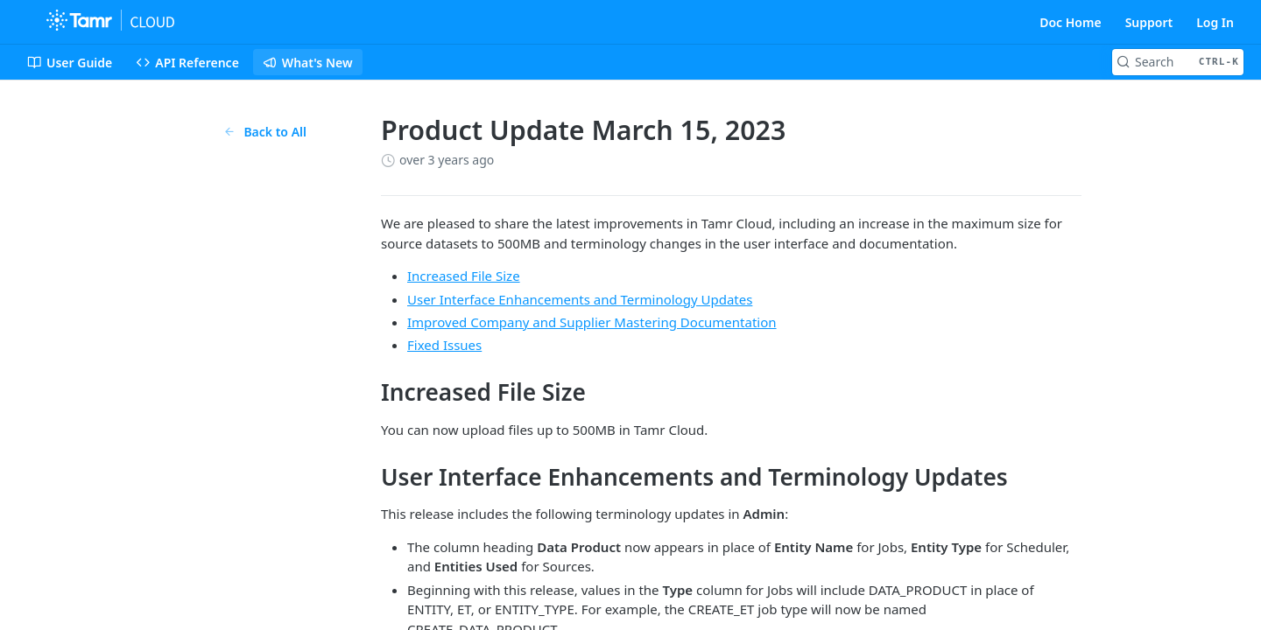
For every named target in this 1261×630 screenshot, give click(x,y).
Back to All (264, 131)
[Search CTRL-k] (1177, 62)
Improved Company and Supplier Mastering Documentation (592, 322)
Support (1149, 22)
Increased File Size (463, 275)
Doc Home (1070, 22)
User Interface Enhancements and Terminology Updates (579, 299)
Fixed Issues (444, 345)
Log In (1215, 22)
